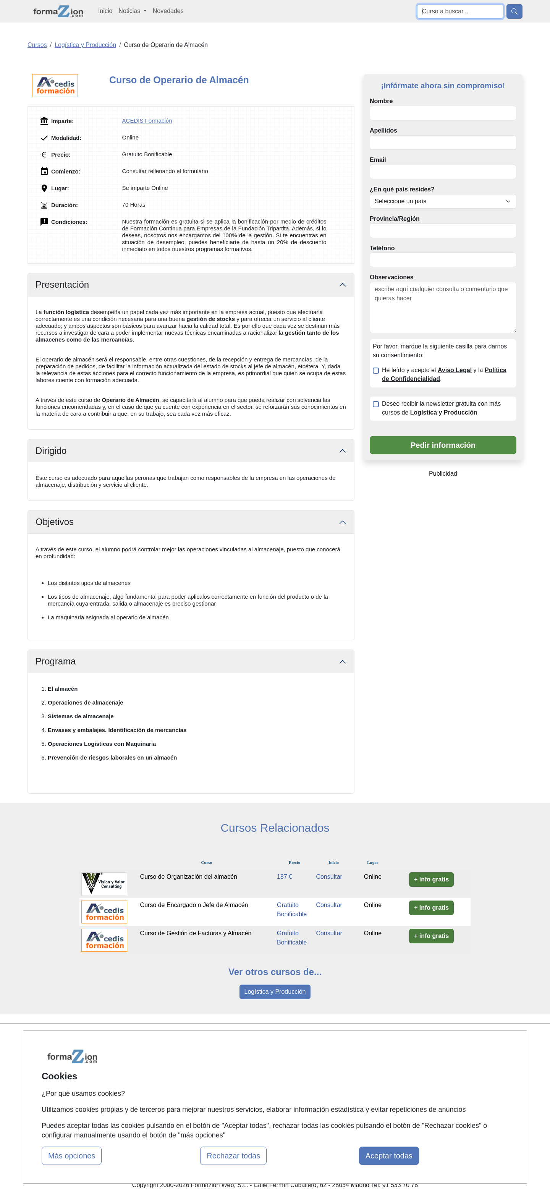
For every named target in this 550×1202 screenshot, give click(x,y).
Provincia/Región (395, 218)
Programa (56, 661)
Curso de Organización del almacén (188, 876)
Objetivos (55, 522)
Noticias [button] (130, 11)
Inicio (105, 11)
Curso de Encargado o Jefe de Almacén (194, 905)
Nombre (381, 101)
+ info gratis (431, 879)
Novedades (168, 11)
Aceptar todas (389, 1156)
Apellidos (383, 130)
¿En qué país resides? (402, 189)
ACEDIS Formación (147, 120)
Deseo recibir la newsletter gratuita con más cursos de (441, 408)
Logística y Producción (275, 991)
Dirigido (51, 450)
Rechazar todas (233, 1156)
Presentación (62, 284)
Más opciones (71, 1156)
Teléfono (382, 248)
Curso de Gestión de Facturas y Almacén (196, 933)
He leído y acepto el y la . (444, 374)
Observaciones (392, 277)
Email (378, 160)
